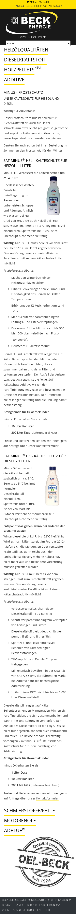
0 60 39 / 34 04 (40, 2)
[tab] (33, 45)
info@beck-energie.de (36, 910)
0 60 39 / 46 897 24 (45, 6)
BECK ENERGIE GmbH (14, 900)
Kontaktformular (47, 446)
